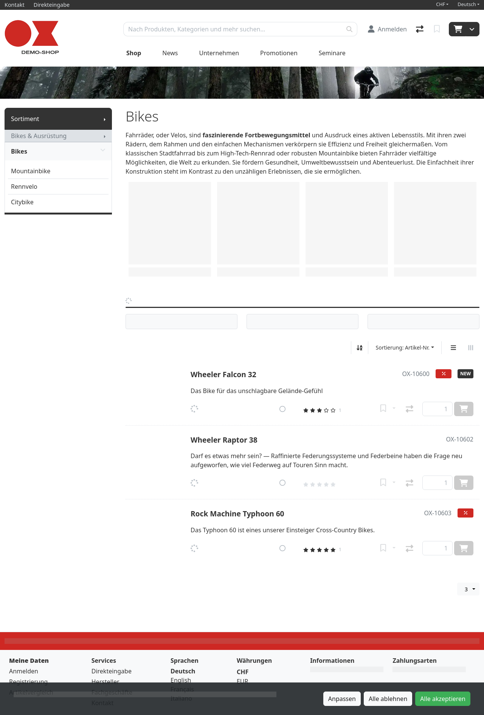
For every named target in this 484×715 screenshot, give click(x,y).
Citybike (22, 202)
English (181, 680)
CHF (440, 4)
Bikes (58, 151)
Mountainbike (30, 171)
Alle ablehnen (388, 699)
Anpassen (342, 699)
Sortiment (25, 119)
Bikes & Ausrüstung (39, 136)
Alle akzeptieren (442, 699)
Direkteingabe (112, 671)
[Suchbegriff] (232, 29)
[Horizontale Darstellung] (470, 347)
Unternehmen (219, 53)
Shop (133, 53)
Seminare (332, 53)
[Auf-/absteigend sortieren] (359, 347)
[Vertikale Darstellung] (453, 347)
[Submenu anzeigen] (105, 118)
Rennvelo (24, 186)
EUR (242, 681)
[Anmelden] (387, 29)
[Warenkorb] (457, 29)
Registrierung (28, 682)
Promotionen (279, 53)
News (170, 53)
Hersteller (105, 682)
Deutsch (467, 4)
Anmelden (23, 671)
